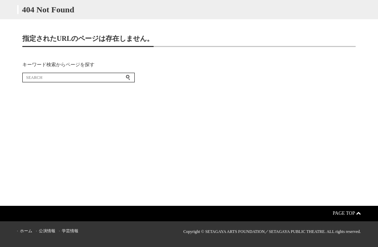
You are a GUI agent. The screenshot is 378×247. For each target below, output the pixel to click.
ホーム (26, 230)
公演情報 (47, 230)
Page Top (347, 213)
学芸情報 (70, 230)
